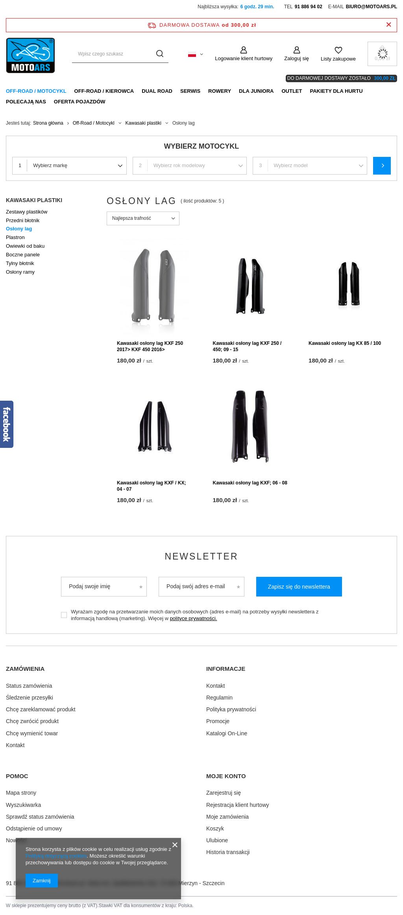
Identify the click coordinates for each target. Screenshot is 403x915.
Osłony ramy (20, 272)
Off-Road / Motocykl (36, 91)
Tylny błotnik (20, 263)
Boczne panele (23, 255)
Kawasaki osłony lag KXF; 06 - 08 (250, 483)
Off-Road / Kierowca (104, 91)
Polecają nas (26, 102)
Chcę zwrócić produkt (32, 721)
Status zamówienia (29, 686)
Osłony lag (19, 229)
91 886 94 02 (308, 6)
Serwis (190, 91)
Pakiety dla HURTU (336, 91)
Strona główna (48, 123)
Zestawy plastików (26, 212)
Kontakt (15, 745)
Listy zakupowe (338, 59)
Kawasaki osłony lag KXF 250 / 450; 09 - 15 (247, 346)
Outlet (291, 91)
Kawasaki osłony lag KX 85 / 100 (345, 343)
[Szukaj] (159, 54)
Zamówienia (25, 668)
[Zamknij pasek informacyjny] (388, 24)
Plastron (15, 237)
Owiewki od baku (25, 246)
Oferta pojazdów (79, 102)
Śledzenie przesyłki (29, 697)
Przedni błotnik (22, 220)
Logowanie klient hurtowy (243, 58)
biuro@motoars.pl (371, 6)
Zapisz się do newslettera (299, 587)
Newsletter (201, 556)
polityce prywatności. (193, 618)
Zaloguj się (296, 58)
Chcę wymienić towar (32, 733)
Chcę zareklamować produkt (41, 709)
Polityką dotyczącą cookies (56, 856)
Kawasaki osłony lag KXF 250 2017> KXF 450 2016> (150, 346)
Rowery (219, 91)
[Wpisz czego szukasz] (120, 54)
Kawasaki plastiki (143, 123)
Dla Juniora (256, 91)
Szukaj (382, 166)
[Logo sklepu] (31, 54)
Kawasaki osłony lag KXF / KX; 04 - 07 (151, 486)
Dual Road (157, 91)
